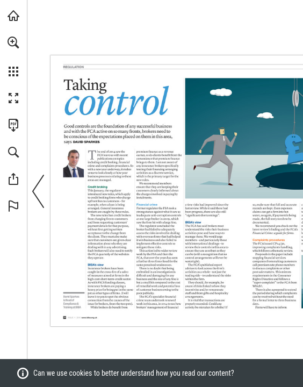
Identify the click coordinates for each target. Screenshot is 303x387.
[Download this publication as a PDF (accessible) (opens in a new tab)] (13, 125)
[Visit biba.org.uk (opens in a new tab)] (13, 15)
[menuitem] (13, 56)
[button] (13, 42)
